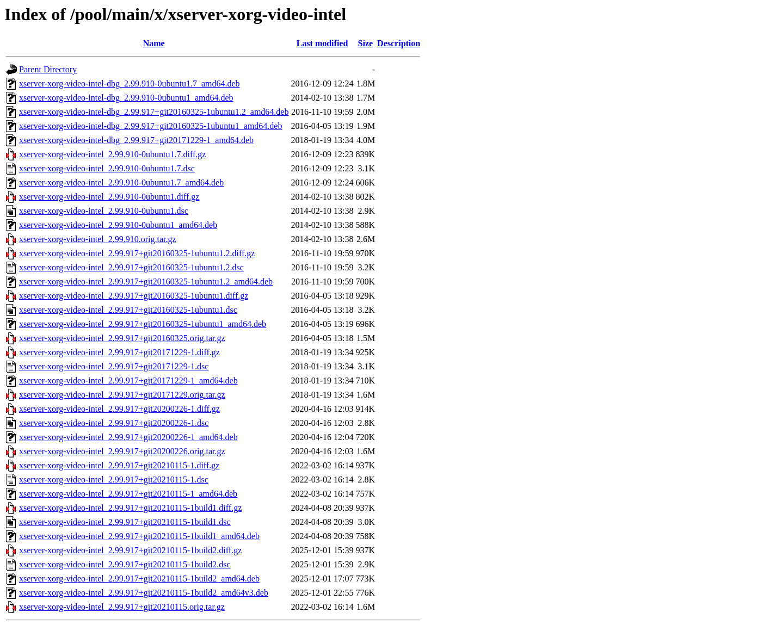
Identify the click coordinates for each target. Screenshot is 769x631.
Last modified (322, 43)
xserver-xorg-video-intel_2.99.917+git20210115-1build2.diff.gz (130, 550)
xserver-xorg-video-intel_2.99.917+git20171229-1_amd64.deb (128, 380)
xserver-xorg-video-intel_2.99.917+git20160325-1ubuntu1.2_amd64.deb (146, 281)
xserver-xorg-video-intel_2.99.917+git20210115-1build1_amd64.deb (139, 536)
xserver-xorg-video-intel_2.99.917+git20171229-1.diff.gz (119, 352)
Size (365, 43)
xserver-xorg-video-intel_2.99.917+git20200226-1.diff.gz (119, 408)
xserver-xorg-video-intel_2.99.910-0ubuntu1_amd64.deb (118, 225)
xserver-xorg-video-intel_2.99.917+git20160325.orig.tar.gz (122, 338)
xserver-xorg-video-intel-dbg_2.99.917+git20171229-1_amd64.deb (136, 140)
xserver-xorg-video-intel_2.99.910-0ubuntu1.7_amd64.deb (121, 182)
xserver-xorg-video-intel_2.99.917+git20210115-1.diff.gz (119, 465)
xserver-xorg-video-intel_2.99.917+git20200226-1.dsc (113, 423)
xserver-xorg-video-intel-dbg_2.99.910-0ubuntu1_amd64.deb (126, 97)
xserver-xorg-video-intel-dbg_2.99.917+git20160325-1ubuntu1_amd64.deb (150, 126)
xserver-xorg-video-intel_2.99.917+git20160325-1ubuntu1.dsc (128, 309)
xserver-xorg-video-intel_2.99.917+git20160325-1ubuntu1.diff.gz (133, 295)
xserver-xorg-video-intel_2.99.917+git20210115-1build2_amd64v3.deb (143, 592)
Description (398, 43)
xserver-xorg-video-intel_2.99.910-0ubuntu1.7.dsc (107, 168)
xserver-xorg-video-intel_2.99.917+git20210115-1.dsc (113, 479)
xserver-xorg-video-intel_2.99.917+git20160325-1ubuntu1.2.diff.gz (137, 253)
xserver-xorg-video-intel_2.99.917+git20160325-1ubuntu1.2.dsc (131, 267)
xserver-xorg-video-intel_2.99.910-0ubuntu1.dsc (103, 210)
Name (154, 43)
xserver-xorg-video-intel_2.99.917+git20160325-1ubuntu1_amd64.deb (142, 324)
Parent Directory (48, 69)
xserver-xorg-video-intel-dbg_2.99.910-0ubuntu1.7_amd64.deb (129, 83)
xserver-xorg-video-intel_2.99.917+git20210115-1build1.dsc (125, 522)
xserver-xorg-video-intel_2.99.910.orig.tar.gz (97, 239)
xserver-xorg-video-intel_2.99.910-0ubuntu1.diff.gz (109, 196)
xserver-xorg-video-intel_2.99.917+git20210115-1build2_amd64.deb (139, 578)
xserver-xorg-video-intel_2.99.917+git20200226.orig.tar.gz (122, 451)
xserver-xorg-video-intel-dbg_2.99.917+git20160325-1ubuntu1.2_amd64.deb (153, 111)
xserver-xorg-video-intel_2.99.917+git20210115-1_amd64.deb (128, 493)
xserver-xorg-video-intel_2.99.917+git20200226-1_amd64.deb (128, 437)
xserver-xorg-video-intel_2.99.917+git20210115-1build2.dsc (125, 564)
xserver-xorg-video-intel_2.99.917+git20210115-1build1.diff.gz (130, 507)
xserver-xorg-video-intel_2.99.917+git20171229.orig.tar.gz (122, 394)
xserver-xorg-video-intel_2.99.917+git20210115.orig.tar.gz (122, 606)
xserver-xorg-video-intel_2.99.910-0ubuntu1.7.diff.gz (112, 154)
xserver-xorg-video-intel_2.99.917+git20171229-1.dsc (113, 366)
